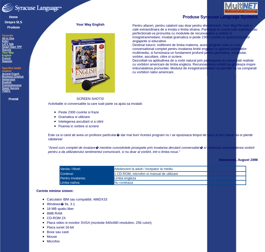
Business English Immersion (13, 78)
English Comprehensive (11, 84)
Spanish (7, 61)
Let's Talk (8, 44)
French (6, 58)
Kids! (5, 41)
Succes (6, 49)
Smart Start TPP (12, 47)
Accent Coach (10, 73)
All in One (8, 38)
